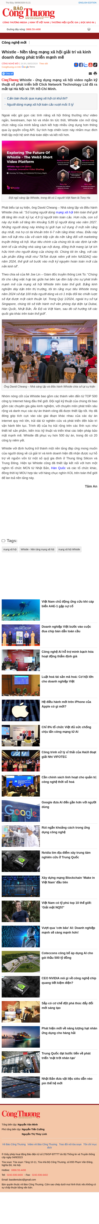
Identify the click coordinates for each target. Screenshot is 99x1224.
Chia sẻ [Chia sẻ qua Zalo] (7, 73)
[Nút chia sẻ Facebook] (28, 73)
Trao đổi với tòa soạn (70, 1144)
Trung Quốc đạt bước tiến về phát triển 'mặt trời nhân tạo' (66, 1056)
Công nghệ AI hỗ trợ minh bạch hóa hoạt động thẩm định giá (67, 654)
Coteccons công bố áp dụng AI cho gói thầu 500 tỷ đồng (67, 955)
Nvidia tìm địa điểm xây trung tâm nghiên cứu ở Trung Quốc (66, 855)
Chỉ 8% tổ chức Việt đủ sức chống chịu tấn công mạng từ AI (66, 729)
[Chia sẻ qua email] (90, 74)
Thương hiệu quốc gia (65, 22)
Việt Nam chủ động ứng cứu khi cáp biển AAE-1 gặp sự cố (68, 604)
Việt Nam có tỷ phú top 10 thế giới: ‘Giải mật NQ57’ (67, 905)
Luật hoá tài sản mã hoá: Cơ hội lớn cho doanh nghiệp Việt (67, 679)
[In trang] (95, 73)
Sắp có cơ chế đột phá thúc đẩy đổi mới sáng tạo (67, 1006)
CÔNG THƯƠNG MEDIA (15, 22)
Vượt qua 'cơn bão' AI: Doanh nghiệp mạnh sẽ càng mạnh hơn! (68, 930)
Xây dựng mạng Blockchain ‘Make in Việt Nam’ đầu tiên (68, 880)
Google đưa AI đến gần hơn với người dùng (69, 805)
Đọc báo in (87, 22)
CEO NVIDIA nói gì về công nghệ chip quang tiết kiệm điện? (69, 981)
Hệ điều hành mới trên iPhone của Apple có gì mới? (66, 704)
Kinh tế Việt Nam (39, 22)
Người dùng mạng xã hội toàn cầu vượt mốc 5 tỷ (40, 104)
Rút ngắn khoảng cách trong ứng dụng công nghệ (66, 830)
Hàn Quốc (58, 468)
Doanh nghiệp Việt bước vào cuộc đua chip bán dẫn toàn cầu (66, 629)
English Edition (87, 3)
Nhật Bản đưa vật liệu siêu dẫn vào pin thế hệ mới (67, 1081)
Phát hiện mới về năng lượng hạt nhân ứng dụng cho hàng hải (69, 1031)
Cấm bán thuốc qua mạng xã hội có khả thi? (37, 98)
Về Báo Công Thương (14, 1144)
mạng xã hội (65, 212)
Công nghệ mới (14, 42)
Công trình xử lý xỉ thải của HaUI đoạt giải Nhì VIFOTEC (69, 755)
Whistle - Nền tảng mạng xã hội (37, 549)
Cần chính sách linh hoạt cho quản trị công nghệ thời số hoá (69, 780)
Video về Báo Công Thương (42, 1144)
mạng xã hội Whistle (69, 549)
